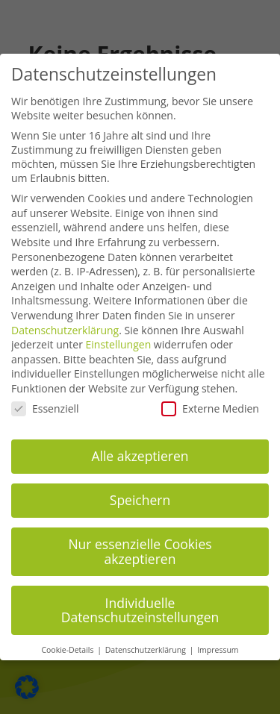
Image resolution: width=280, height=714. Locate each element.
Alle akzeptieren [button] (139, 444)
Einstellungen (119, 332)
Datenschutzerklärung (65, 317)
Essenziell (45, 396)
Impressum (217, 638)
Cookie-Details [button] (68, 638)
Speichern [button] (140, 488)
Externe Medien (210, 396)
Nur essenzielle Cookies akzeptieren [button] (139, 539)
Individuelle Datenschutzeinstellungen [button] (140, 597)
